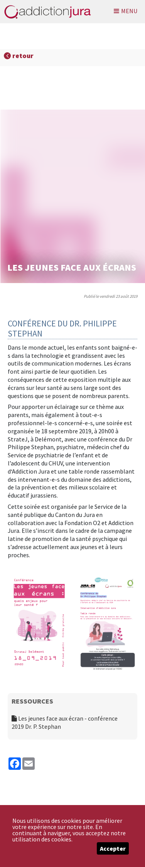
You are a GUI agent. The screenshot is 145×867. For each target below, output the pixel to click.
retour (19, 55)
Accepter (113, 848)
